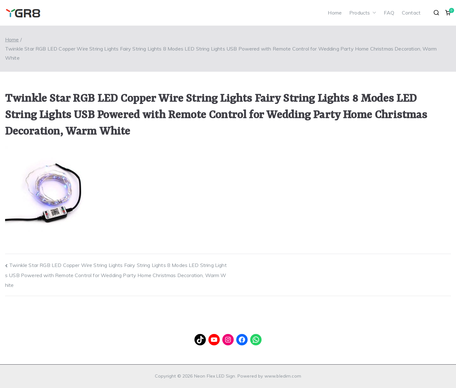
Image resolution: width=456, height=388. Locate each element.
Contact (411, 12)
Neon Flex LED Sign (214, 376)
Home (335, 12)
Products (362, 12)
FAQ (389, 12)
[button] (373, 12)
